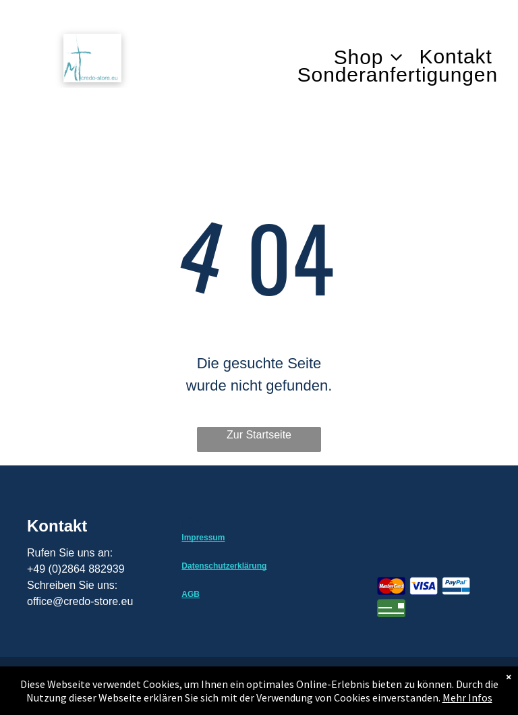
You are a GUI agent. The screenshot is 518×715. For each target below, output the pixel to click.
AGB (190, 594)
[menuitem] (377, 57)
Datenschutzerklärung (223, 566)
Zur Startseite (259, 434)
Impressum (203, 537)
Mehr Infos (467, 697)
